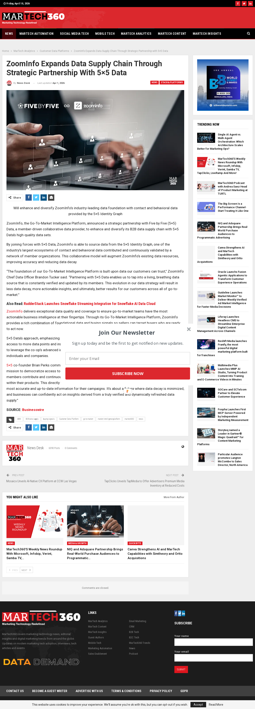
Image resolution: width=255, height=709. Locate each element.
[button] (127, 332)
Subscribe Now (127, 373)
